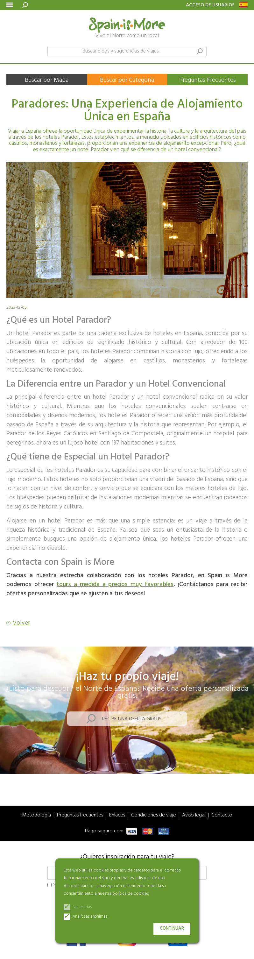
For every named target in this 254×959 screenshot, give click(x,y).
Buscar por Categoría (127, 80)
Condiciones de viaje (153, 815)
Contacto (221, 815)
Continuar (172, 928)
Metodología (36, 815)
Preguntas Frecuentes (207, 80)
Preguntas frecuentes (80, 815)
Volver (21, 623)
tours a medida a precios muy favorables (115, 584)
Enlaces (117, 815)
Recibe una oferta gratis (131, 719)
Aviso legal (193, 815)
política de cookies (130, 893)
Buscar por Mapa (46, 80)
